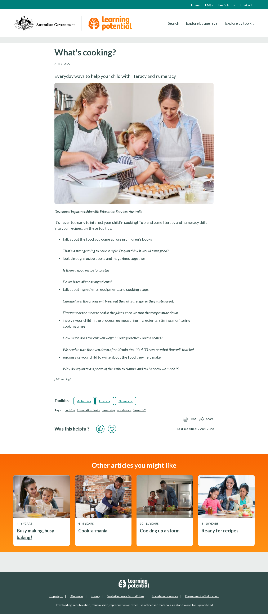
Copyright (56, 596)
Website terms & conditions (125, 596)
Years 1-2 (139, 410)
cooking (70, 410)
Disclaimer (76, 596)
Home (195, 5)
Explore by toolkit (239, 23)
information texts (88, 410)
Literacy (104, 401)
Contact (246, 5)
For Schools (226, 5)
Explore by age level (202, 23)
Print (189, 419)
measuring (108, 410)
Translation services (165, 596)
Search (173, 23)
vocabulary (124, 410)
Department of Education (202, 596)
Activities (84, 401)
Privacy (95, 596)
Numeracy (126, 401)
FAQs (209, 5)
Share (206, 419)
